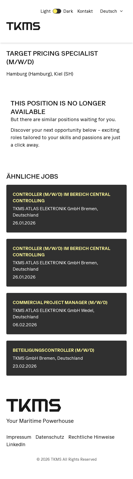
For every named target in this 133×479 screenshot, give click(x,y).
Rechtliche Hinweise (91, 437)
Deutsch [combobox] (111, 11)
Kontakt (85, 11)
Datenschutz (50, 437)
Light (46, 11)
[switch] (57, 11)
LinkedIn (15, 444)
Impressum (18, 437)
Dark (68, 11)
